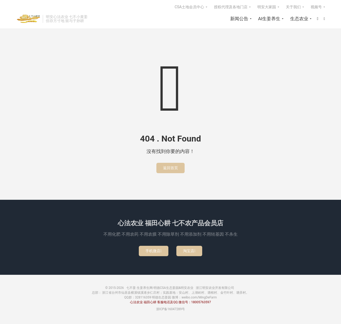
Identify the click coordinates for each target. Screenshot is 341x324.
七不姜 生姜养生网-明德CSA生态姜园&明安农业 (28, 19)
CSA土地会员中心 (189, 7)
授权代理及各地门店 (230, 7)
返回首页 (170, 168)
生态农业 (299, 18)
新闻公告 (239, 18)
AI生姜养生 (269, 18)
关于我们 (293, 7)
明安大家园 (266, 7)
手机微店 (153, 251)
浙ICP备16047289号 (170, 309)
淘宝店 (189, 251)
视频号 (316, 7)
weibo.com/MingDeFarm (199, 297)
